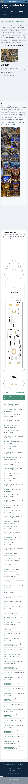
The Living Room (8, 720)
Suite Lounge (7, 709)
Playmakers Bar (8, 622)
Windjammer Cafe (9, 747)
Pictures (3, 23)
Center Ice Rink (8, 436)
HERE (13, 122)
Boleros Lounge (8, 415)
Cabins (21, 11)
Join (21, 771)
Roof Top (6, 649)
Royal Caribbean (9, 21)
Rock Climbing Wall (9, 644)
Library (6, 564)
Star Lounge (7, 693)
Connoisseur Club (9, 463)
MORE (4, 15)
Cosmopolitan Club (9, 468)
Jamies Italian (8, 548)
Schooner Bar (8, 672)
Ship (4, 11)
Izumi (5, 542)
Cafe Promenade (8, 425)
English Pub (7, 510)
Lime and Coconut (9, 569)
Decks (11, 11)
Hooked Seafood (8, 537)
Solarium (6, 677)
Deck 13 (6, 478)
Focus (6, 532)
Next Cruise (7, 606)
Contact (19, 768)
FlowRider (7, 526)
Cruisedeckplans (13, 1)
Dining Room (7, 489)
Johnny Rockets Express (11, 558)
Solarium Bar (7, 683)
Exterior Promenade (9, 516)
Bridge (6, 420)
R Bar (5, 628)
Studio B (6, 704)
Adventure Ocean (9, 404)
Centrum (6, 441)
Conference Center (9, 457)
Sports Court (7, 688)
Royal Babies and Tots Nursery (12, 654)
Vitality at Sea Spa (9, 741)
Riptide (6, 638)
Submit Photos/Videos (11, 771)
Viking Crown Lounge (10, 736)
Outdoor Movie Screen (10, 617)
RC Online (7, 633)
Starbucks (7, 699)
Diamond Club (8, 484)
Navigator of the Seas (19, 21)
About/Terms (10, 768)
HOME (2, 21)
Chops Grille (7, 452)
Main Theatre (7, 585)
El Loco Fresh (8, 505)
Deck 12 (6, 473)
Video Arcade (7, 731)
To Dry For (7, 725)
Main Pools (7, 580)
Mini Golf (6, 601)
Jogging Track (8, 553)
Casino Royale (8, 431)
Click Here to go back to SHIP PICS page (14, 392)
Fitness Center (8, 521)
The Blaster (7, 715)
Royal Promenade (9, 667)
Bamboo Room (8, 409)
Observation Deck (9, 612)
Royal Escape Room (9, 661)
